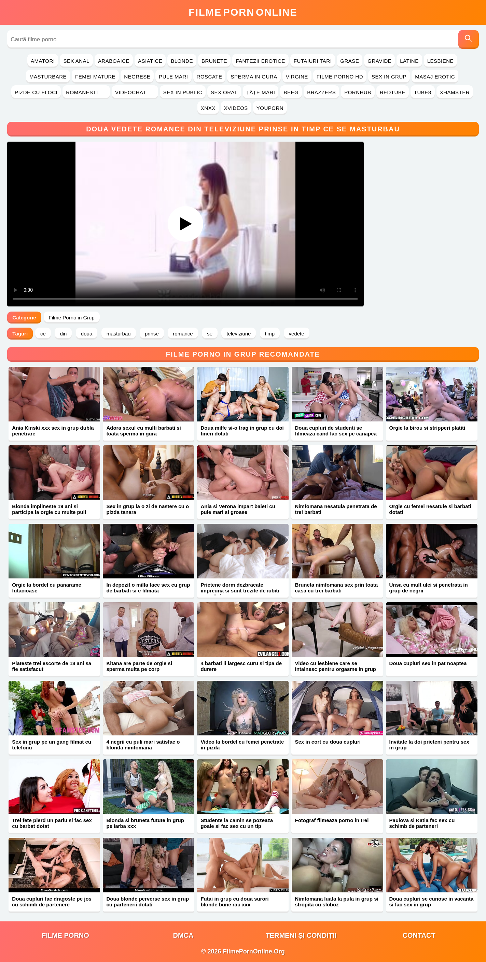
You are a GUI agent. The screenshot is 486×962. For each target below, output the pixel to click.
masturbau (119, 333)
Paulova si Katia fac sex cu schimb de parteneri (422, 823)
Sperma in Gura (254, 77)
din (63, 333)
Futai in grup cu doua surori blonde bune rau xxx (234, 901)
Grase (349, 61)
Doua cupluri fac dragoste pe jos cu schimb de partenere (52, 901)
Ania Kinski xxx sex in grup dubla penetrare (53, 430)
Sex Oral (224, 92)
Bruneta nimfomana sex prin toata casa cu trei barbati (336, 587)
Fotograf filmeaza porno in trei (332, 820)
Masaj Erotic (435, 77)
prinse (152, 333)
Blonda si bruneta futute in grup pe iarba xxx (145, 823)
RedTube (392, 92)
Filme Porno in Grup (72, 317)
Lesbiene (440, 61)
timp (270, 333)
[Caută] (468, 39)
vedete (296, 333)
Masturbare (48, 77)
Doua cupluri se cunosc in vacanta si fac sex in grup (431, 901)
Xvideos (236, 108)
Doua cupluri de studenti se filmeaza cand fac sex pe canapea (335, 430)
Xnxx (208, 108)
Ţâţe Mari (260, 92)
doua (86, 333)
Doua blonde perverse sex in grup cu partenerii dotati (147, 901)
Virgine (297, 77)
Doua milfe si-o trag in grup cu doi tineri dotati (241, 430)
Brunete (214, 61)
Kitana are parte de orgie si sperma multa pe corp (139, 666)
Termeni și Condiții (301, 935)
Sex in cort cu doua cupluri (328, 742)
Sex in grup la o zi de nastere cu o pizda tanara (147, 509)
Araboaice (113, 61)
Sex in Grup (389, 77)
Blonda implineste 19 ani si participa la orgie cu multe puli (49, 509)
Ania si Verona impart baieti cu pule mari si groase (237, 509)
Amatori (43, 61)
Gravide (379, 61)
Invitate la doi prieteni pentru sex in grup (429, 744)
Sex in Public (182, 92)
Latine (409, 61)
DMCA (183, 935)
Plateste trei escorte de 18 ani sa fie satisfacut (51, 666)
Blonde (182, 61)
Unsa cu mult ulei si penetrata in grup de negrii (428, 587)
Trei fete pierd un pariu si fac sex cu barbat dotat (52, 823)
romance (183, 333)
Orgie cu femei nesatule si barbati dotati (430, 509)
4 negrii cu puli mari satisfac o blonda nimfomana (143, 744)
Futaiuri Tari (313, 61)
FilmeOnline (243, 12)
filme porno (65, 935)
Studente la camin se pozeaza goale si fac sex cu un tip (236, 823)
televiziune (238, 333)
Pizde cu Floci (36, 92)
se (209, 333)
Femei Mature (95, 77)
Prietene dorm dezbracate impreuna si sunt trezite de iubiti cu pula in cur (239, 590)
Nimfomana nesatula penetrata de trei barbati (336, 509)
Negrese (137, 77)
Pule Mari (173, 77)
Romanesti (86, 92)
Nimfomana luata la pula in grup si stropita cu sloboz (336, 901)
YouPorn (269, 108)
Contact (418, 935)
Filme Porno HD (340, 77)
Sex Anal (76, 61)
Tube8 (422, 92)
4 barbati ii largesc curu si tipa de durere (241, 666)
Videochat (135, 92)
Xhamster (455, 92)
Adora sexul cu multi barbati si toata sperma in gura (143, 430)
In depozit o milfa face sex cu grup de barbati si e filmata (148, 587)
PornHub (357, 92)
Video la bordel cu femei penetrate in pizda (242, 744)
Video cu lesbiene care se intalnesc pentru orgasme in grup (335, 666)
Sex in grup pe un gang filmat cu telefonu (51, 744)
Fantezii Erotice (260, 61)
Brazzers (321, 92)
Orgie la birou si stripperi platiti (427, 428)
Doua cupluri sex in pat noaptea (428, 663)
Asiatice (150, 61)
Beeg (290, 92)
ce (43, 333)
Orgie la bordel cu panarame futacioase (46, 587)
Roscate (209, 77)
